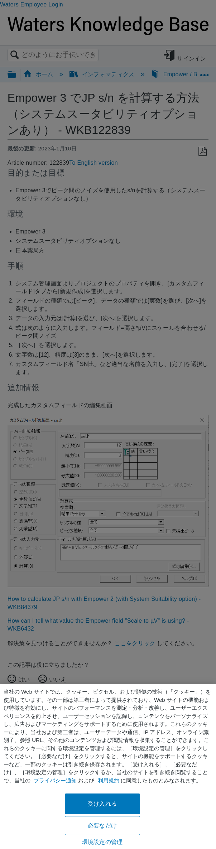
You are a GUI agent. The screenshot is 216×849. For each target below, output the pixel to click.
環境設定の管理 (102, 842)
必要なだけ (102, 826)
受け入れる (102, 804)
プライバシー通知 (55, 780)
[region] (108, 766)
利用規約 (108, 780)
